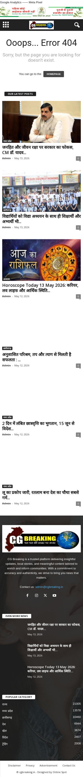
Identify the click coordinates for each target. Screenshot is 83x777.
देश (4, 724)
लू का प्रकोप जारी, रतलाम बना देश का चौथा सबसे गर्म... (40, 495)
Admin (6, 158)
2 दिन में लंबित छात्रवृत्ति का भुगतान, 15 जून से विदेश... (38, 426)
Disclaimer (14, 765)
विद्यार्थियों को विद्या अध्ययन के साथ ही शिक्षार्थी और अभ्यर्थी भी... (41, 218)
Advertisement (48, 765)
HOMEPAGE (54, 74)
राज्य (4, 704)
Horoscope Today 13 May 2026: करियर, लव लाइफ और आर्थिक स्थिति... (40, 287)
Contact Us (68, 765)
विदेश (5, 737)
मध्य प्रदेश (7, 141)
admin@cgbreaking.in (49, 587)
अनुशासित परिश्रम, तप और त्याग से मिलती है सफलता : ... (36, 357)
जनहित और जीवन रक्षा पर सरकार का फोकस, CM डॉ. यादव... (37, 149)
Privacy (30, 765)
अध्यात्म (6, 279)
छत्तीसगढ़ (7, 210)
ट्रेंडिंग (5, 744)
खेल (4, 730)
